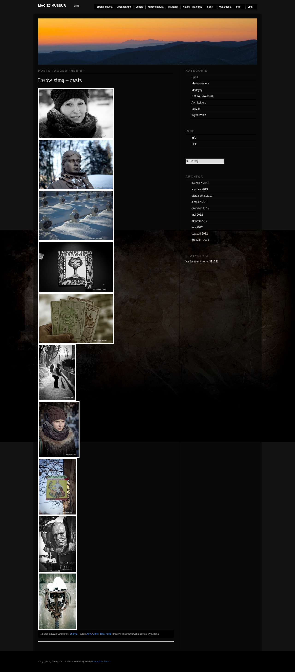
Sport (210, 7)
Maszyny (173, 7)
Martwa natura (156, 7)
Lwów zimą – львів (60, 80)
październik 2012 (202, 195)
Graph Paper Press (101, 661)
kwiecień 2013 (200, 183)
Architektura (124, 7)
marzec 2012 (199, 221)
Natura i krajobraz (192, 7)
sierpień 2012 (200, 202)
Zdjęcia (73, 634)
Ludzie (139, 7)
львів (108, 634)
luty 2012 (197, 227)
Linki (250, 7)
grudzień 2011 (200, 239)
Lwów (88, 634)
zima (102, 634)
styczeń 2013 (200, 189)
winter (95, 634)
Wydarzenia (225, 7)
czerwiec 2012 (200, 208)
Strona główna (104, 7)
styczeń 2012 (200, 233)
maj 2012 (197, 214)
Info (238, 7)
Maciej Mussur (52, 5)
